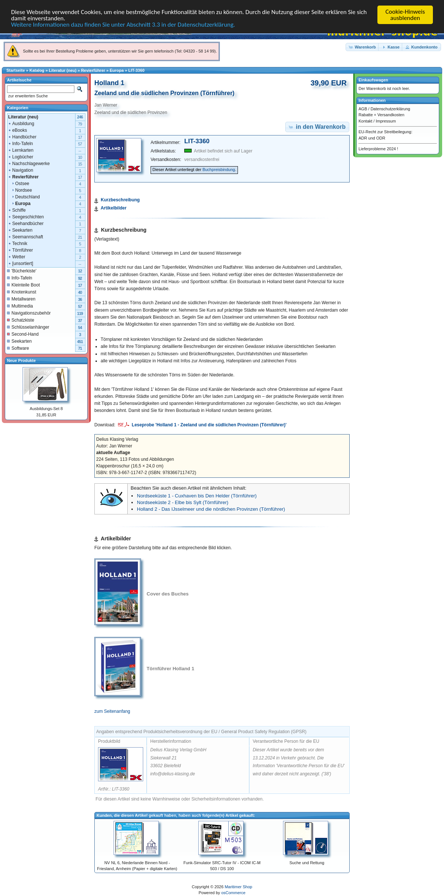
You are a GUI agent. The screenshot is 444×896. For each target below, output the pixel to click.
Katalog (37, 70)
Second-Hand (22, 333)
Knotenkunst (21, 291)
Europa (117, 70)
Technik (17, 243)
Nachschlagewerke (29, 163)
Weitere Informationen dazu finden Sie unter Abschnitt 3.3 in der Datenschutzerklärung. (123, 24)
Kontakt (365, 120)
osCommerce (233, 892)
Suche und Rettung (306, 862)
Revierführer (93, 70)
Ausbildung (21, 123)
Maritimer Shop (238, 887)
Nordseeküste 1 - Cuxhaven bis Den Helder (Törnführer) (197, 496)
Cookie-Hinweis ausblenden (405, 15)
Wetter (16, 256)
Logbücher (20, 156)
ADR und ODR (372, 137)
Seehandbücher (26, 223)
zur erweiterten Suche (27, 96)
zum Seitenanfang (112, 711)
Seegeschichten (26, 216)
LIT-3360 (136, 70)
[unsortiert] (20, 263)
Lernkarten (20, 149)
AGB (363, 108)
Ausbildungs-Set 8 (46, 408)
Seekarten (20, 229)
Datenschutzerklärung (390, 108)
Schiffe (17, 209)
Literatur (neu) (63, 70)
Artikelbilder (114, 208)
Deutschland (24, 196)
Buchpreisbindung (218, 169)
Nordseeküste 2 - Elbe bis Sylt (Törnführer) (182, 502)
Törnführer (20, 249)
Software (18, 347)
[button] (363, 47)
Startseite (15, 70)
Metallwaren (21, 298)
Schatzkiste (20, 319)
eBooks (17, 129)
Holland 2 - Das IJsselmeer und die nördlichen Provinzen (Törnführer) (211, 509)
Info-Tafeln (20, 143)
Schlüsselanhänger (28, 326)
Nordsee (20, 189)
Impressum (386, 120)
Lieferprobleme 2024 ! (378, 149)
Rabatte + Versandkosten (381, 115)
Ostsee (18, 183)
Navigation (20, 169)
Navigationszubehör (29, 312)
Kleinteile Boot (23, 284)
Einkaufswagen (373, 80)
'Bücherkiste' (21, 270)
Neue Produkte (21, 360)
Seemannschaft (25, 236)
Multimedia (20, 305)
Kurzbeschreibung (120, 199)
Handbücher (22, 136)
